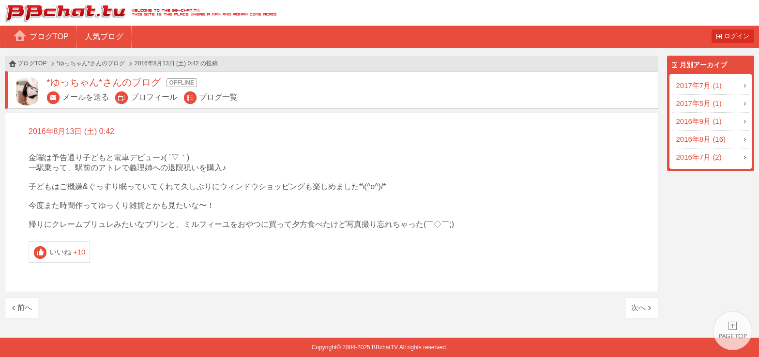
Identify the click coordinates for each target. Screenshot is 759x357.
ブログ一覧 (218, 97)
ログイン (736, 36)
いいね (67, 252)
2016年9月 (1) (699, 121)
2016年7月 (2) (699, 157)
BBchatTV (138, 13)
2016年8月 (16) (701, 139)
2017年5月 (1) (699, 103)
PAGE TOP (732, 330)
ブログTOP (49, 36)
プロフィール (154, 97)
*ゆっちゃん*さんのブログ (91, 63)
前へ (24, 307)
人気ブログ (104, 36)
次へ (638, 307)
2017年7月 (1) (699, 85)
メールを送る (85, 97)
